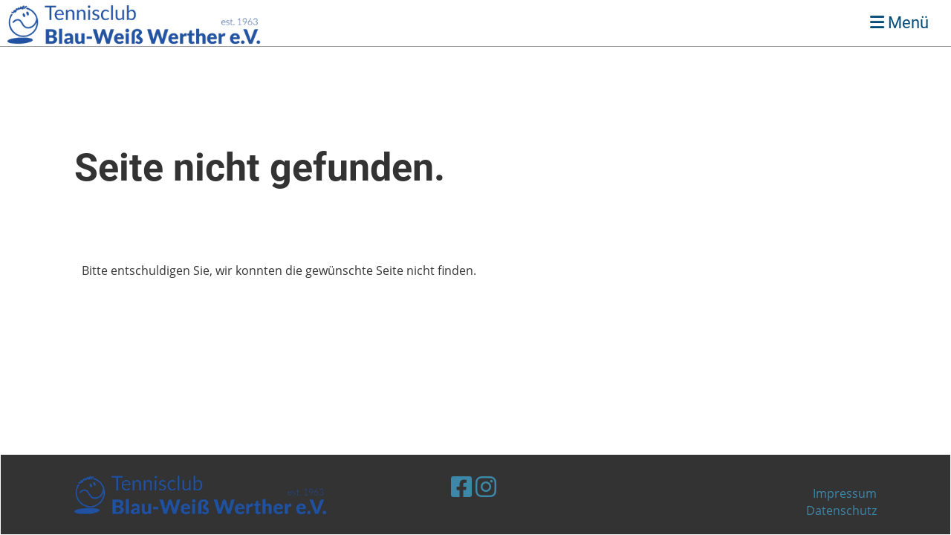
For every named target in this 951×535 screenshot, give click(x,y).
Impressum (845, 493)
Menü (899, 22)
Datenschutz (841, 510)
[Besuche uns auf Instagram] (486, 486)
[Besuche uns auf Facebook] (461, 486)
